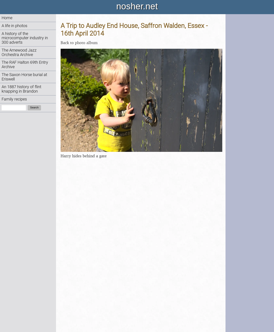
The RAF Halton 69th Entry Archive (25, 64)
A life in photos (14, 25)
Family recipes (14, 99)
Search (34, 107)
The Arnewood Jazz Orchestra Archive (19, 52)
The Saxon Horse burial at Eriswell (24, 76)
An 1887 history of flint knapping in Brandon (21, 89)
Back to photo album (79, 42)
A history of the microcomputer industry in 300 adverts (25, 38)
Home (7, 18)
